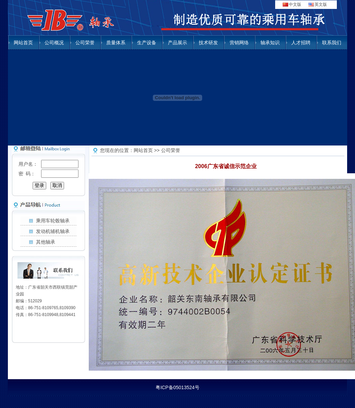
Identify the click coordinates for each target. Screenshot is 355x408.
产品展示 (177, 42)
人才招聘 (300, 42)
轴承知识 (270, 42)
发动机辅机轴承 (53, 231)
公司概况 (54, 42)
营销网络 (239, 42)
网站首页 (23, 42)
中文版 (295, 4)
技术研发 (208, 42)
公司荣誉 (85, 42)
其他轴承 (45, 242)
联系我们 (331, 42)
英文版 (321, 4)
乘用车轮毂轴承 (53, 220)
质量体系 (115, 42)
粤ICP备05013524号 (177, 387)
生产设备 (146, 42)
